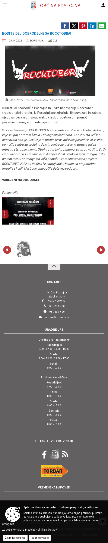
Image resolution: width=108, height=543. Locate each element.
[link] (65, 25)
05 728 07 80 (57, 312)
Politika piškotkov (46, 529)
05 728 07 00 (57, 306)
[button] (7, 250)
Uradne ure (54, 329)
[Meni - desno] (103, 4)
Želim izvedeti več (15, 538)
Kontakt (54, 282)
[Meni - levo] (4, 4)
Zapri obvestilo (40, 538)
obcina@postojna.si (57, 317)
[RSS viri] (64, 457)
